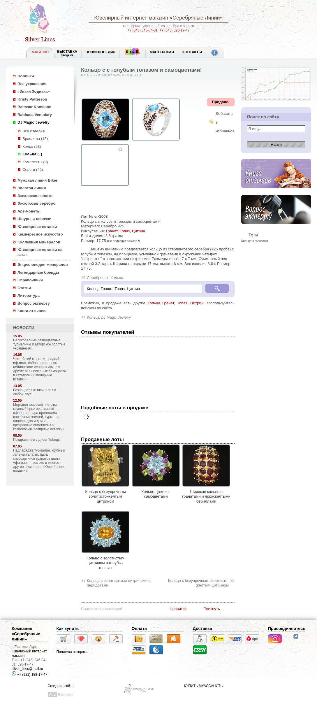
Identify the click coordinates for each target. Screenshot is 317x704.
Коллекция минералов (38, 242)
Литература (28, 295)
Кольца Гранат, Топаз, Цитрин (175, 303)
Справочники (30, 280)
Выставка (67, 53)
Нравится (178, 609)
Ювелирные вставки (37, 226)
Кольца (135, 75)
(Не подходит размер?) (123, 241)
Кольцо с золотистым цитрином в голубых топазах (105, 560)
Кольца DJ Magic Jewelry (109, 317)
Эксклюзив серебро (36, 203)
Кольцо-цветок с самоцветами (156, 491)
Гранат (111, 231)
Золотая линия (31, 188)
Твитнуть (212, 609)
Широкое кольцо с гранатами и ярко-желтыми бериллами (206, 493)
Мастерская (162, 52)
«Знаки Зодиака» (33, 91)
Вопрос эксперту (33, 303)
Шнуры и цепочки (34, 219)
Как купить (68, 628)
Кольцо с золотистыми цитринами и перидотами (119, 583)
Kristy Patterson (32, 99)
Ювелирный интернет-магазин (131, 18)
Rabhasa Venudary (34, 115)
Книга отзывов (31, 311)
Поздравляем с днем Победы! (37, 440)
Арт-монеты (28, 211)
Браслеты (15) (35, 138)
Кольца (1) (32, 154)
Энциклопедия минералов (42, 264)
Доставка (202, 628)
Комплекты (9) (35, 162)
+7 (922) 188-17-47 (29, 675)
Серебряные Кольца (105, 277)
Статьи (24, 288)
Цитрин (138, 231)
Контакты (192, 52)
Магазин (88, 75)
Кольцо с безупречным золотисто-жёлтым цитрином (105, 493)
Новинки (25, 76)
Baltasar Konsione (34, 107)
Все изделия (33, 131)
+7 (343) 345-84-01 (143, 30)
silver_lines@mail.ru (27, 669)
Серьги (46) (32, 169)
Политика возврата (72, 652)
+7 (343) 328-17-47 (174, 30)
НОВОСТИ (23, 327)
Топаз (125, 231)
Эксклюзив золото (34, 196)
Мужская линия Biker (37, 180)
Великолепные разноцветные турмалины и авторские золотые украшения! (39, 344)
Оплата (139, 628)
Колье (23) (31, 146)
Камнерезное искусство (40, 234)
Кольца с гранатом (254, 241)
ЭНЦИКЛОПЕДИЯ (100, 52)
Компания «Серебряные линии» (26, 633)
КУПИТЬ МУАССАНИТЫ (203, 686)
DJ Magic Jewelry (33, 122)
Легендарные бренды (38, 272)
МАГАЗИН (40, 52)
